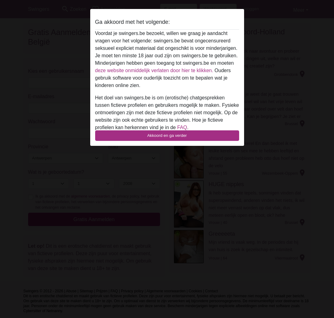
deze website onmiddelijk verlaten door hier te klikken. (154, 70)
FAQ (182, 127)
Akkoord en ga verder (167, 135)
